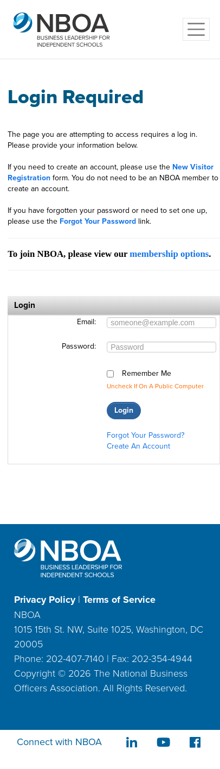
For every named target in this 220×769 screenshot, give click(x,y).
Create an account (138, 446)
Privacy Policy (44, 599)
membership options (169, 254)
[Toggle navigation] (196, 29)
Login (123, 410)
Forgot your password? (145, 435)
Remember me (146, 373)
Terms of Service (119, 599)
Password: (79, 346)
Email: (86, 322)
